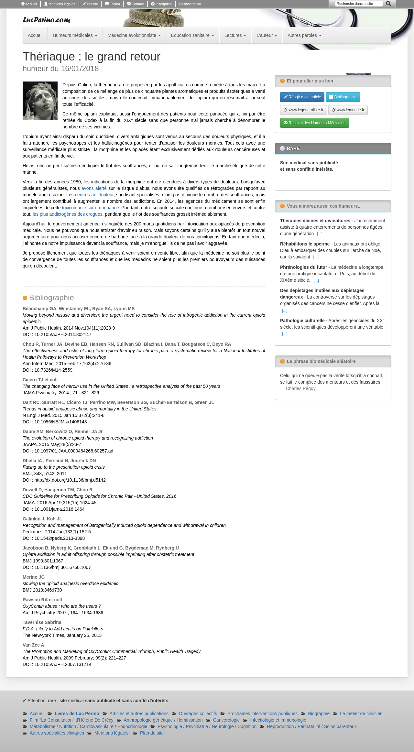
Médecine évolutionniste (134, 35)
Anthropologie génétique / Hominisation (163, 720)
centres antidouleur (94, 194)
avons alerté (94, 188)
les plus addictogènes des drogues (68, 214)
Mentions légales (59, 4)
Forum (112, 4)
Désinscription (190, 4)
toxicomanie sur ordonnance (90, 207)
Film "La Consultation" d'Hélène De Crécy (72, 720)
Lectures (235, 35)
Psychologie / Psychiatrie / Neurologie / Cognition (207, 726)
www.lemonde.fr (348, 110)
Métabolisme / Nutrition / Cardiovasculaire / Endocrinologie (88, 726)
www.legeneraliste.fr (303, 110)
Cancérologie (226, 720)
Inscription (161, 4)
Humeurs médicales (75, 35)
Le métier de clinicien (361, 713)
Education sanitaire (192, 35)
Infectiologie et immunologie (278, 720)
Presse (90, 4)
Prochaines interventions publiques (262, 713)
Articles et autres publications (139, 713)
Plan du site (152, 733)
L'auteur (266, 35)
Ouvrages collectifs (198, 713)
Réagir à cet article (302, 97)
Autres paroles (304, 35)
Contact (135, 4)
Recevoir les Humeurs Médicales (314, 123)
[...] (319, 234)
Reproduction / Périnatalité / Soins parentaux (312, 726)
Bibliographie (343, 97)
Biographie (319, 713)
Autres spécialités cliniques (57, 733)
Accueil (29, 4)
